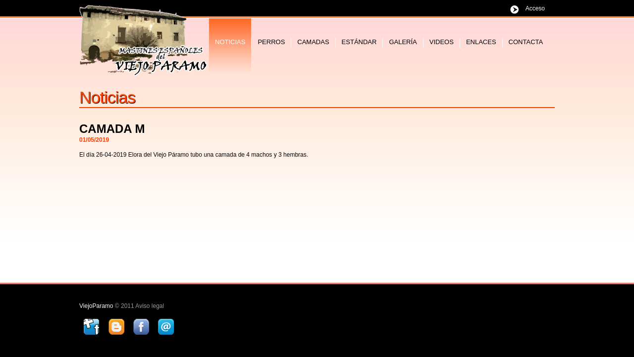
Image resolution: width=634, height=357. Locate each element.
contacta (526, 42)
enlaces (481, 42)
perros (271, 42)
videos (441, 42)
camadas (313, 42)
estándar (359, 42)
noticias (230, 42)
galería (403, 42)
